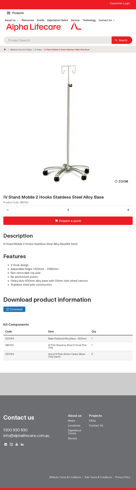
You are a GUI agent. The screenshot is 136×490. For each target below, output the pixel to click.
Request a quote (70, 220)
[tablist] (68, 191)
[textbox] (58, 40)
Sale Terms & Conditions (98, 477)
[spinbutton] (68, 210)
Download (16, 309)
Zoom (123, 181)
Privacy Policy (122, 477)
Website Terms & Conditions (65, 477)
